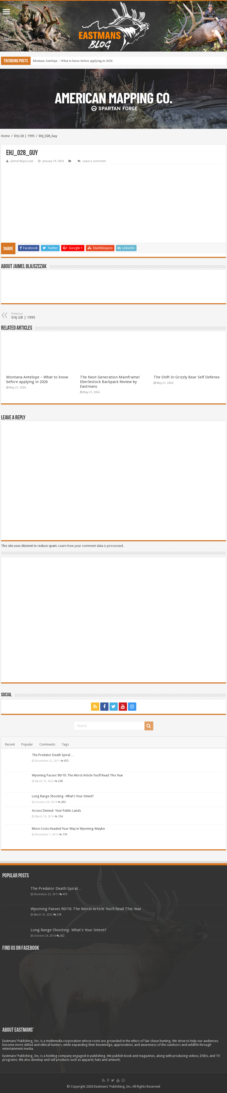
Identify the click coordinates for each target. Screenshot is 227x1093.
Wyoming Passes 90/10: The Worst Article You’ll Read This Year (77, 775)
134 (60, 816)
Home (5, 136)
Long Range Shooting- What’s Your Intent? (63, 796)
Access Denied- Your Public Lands (56, 810)
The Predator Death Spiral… (53, 755)
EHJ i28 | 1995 (24, 136)
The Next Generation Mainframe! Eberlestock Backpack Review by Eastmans (110, 382)
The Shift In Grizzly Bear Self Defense (186, 377)
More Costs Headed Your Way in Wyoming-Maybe (68, 829)
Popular (27, 744)
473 (66, 760)
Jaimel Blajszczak (22, 161)
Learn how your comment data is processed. (91, 546)
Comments (47, 744)
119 (64, 834)
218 (60, 781)
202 (63, 801)
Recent (10, 744)
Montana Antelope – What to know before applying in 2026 (73, 61)
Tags (65, 744)
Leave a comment (94, 161)
